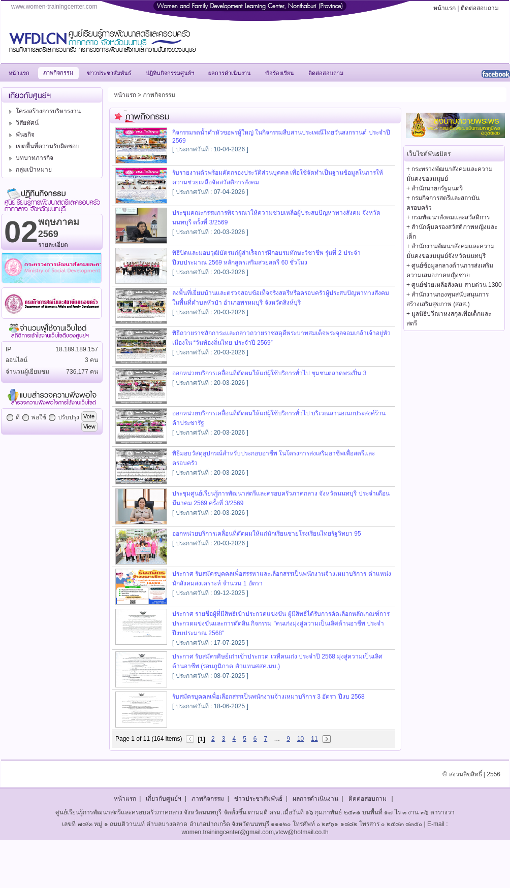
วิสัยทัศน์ (22, 122)
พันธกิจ (20, 134)
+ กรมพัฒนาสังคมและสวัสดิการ (448, 217)
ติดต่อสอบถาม (480, 8)
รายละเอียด (53, 244)
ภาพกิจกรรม (208, 798)
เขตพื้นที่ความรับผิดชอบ (43, 146)
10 (300, 738)
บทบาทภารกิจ (29, 157)
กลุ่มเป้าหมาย (29, 169)
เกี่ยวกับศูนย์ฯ (163, 798)
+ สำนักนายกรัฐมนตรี (434, 188)
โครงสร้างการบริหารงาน (43, 111)
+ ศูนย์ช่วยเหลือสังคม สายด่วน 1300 (454, 284)
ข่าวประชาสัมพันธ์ (258, 798)
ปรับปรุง (68, 417)
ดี (18, 417)
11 (314, 738)
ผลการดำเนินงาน (315, 798)
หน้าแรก (444, 8)
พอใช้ (38, 417)
